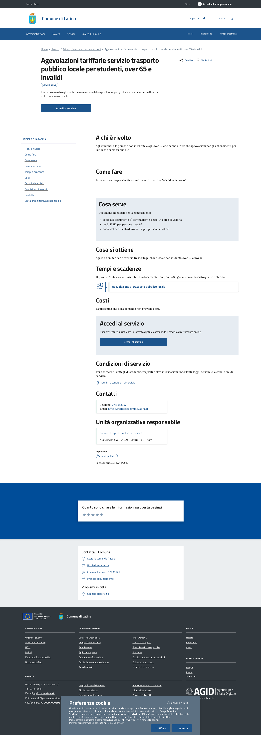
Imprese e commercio (143, 667)
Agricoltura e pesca (88, 652)
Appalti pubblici (86, 667)
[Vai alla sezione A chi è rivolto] (48, 149)
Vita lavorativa (140, 638)
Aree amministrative (35, 642)
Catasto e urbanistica (89, 638)
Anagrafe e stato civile (90, 642)
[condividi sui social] (186, 60)
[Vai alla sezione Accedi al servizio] (48, 183)
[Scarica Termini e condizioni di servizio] (115, 382)
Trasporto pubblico (106, 456)
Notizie (189, 638)
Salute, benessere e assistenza (94, 662)
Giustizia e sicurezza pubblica (146, 647)
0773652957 (119, 404)
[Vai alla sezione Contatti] (48, 195)
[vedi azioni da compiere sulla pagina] (204, 60)
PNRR (190, 33)
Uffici (27, 647)
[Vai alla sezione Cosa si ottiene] (48, 166)
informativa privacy (114, 723)
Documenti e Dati (33, 662)
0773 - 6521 (36, 688)
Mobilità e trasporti (142, 642)
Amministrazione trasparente (146, 685)
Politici (28, 652)
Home (44, 49)
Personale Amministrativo (38, 657)
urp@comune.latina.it (44, 693)
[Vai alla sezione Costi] (48, 178)
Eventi (189, 672)
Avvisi (189, 647)
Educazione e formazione (91, 657)
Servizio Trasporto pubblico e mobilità (121, 433)
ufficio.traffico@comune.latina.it (128, 408)
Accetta (184, 728)
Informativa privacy (141, 690)
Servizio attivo (49, 85)
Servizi (55, 49)
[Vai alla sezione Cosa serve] (48, 160)
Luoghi (189, 667)
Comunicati (191, 642)
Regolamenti (206, 33)
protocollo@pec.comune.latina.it (46, 698)
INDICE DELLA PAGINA (48, 139)
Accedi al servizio (133, 342)
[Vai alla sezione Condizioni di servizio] (48, 189)
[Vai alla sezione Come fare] (48, 154)
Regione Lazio (32, 4)
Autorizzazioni (85, 647)
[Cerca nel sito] (232, 18)
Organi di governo (33, 638)
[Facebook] (202, 18)
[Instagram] (198, 685)
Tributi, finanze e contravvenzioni (82, 49)
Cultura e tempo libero (143, 662)
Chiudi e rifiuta (179, 702)
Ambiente (137, 652)
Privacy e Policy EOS (142, 695)
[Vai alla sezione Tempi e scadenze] (48, 172)
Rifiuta (162, 728)
